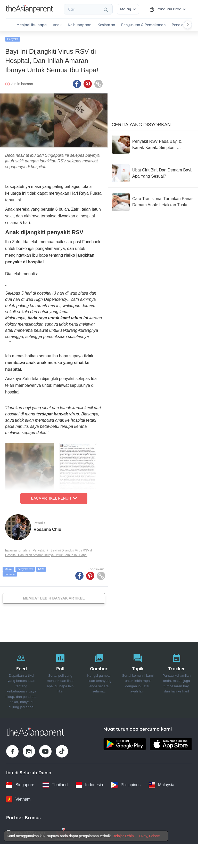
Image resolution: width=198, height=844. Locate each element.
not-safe (10, 572)
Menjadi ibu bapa (31, 25)
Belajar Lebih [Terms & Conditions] (123, 836)
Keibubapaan (79, 25)
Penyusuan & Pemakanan (143, 25)
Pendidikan (181, 25)
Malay (128, 9)
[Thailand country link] (55, 783)
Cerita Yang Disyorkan (141, 123)
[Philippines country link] (126, 783)
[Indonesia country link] (89, 783)
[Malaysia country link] (161, 783)
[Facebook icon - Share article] (77, 83)
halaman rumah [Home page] (16, 549)
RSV (41, 568)
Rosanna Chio (47, 528)
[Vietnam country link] (18, 798)
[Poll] (60, 679)
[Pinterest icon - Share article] (88, 83)
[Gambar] (99, 679)
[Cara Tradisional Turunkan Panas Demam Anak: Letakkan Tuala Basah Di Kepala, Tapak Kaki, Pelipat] (153, 201)
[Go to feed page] (29, 11)
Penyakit (12, 38)
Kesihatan (106, 25)
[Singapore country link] (20, 783)
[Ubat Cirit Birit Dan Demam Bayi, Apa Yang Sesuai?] (153, 172)
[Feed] (21, 679)
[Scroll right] (188, 25)
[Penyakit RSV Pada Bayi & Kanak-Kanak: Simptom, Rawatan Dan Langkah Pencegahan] (153, 144)
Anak (57, 25)
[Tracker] (176, 679)
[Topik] (137, 679)
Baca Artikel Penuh (54, 497)
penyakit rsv (25, 568)
